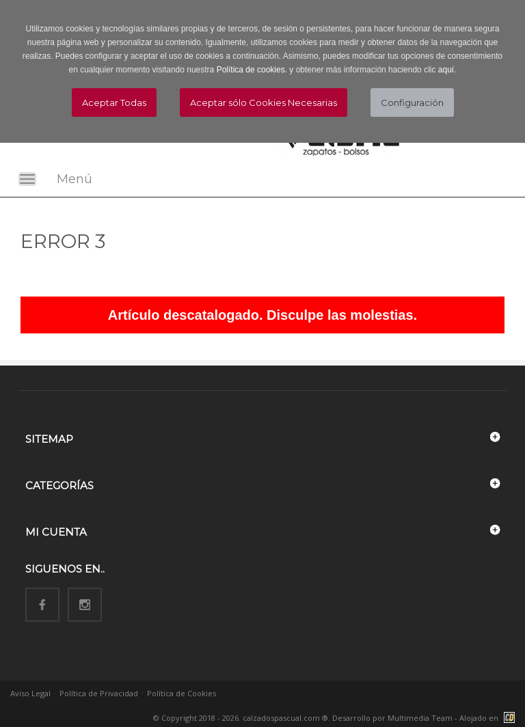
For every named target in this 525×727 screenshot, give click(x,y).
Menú (74, 179)
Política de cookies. (252, 69)
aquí (446, 69)
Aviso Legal (30, 693)
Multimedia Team (420, 718)
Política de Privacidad (98, 693)
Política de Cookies (181, 693)
